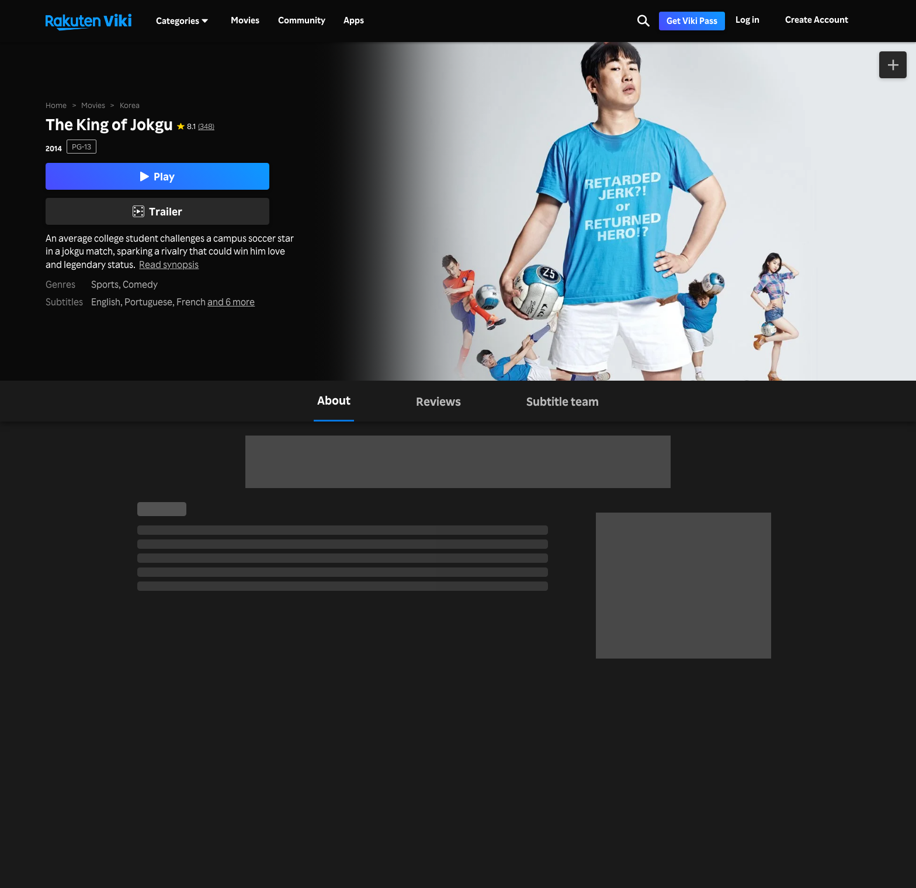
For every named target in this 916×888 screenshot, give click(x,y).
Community (301, 20)
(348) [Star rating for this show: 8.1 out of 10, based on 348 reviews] (206, 125)
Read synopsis (169, 265)
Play (157, 176)
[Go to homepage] (88, 21)
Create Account (816, 19)
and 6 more (231, 302)
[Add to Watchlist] (893, 64)
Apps (354, 20)
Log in (747, 19)
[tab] (334, 401)
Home (56, 105)
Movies (245, 20)
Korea (130, 105)
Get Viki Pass (692, 20)
